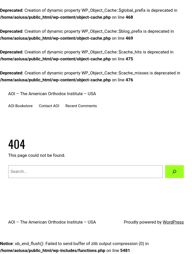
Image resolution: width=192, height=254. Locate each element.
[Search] (174, 171)
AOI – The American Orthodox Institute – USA (52, 93)
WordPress (173, 222)
